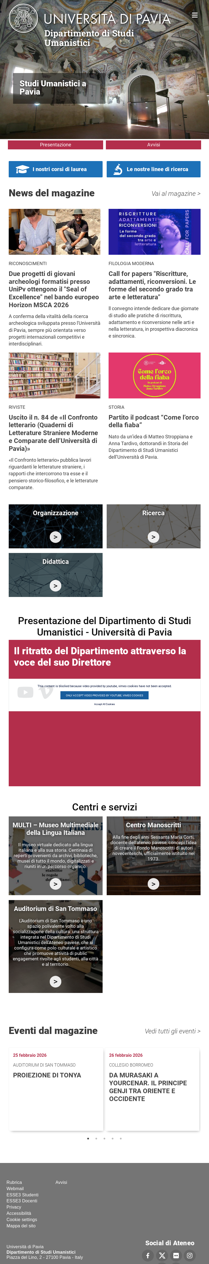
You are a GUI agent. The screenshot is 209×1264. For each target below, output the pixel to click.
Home (195, 14)
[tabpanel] (57, 1089)
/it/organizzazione (56, 537)
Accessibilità (19, 1213)
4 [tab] (112, 1139)
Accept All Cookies (104, 704)
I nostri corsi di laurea (60, 169)
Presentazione (55, 144)
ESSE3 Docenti (22, 1201)
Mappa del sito (21, 1226)
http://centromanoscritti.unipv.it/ (153, 884)
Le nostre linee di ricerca (157, 169)
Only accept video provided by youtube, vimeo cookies (104, 695)
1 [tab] (88, 1139)
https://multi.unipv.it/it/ (56, 884)
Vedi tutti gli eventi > (173, 1031)
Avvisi (153, 144)
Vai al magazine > (176, 193)
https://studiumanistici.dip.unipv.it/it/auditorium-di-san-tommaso (56, 982)
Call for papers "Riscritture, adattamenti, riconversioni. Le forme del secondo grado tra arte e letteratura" (152, 285)
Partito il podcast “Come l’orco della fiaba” (154, 421)
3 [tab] (104, 1139)
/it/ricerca (153, 537)
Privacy (14, 1207)
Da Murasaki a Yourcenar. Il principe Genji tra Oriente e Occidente (148, 1086)
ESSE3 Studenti (23, 1195)
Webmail (15, 1188)
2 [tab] (96, 1139)
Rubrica (14, 1182)
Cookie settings (22, 1219)
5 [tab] (121, 1139)
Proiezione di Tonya (47, 1075)
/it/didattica (56, 586)
